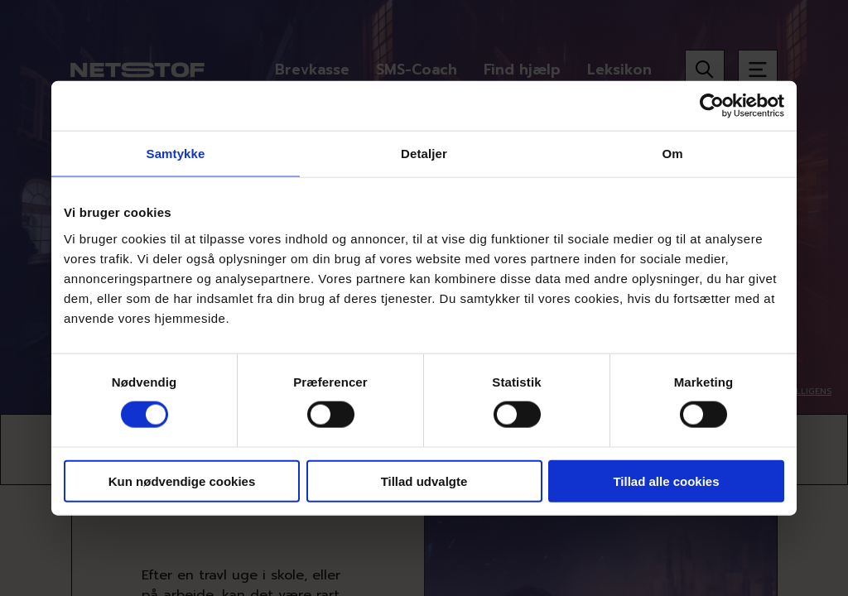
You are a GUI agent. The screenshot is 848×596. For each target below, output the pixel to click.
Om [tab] (672, 154)
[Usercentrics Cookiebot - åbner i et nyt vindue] (711, 106)
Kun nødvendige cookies (182, 480)
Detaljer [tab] (424, 154)
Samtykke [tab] (176, 154)
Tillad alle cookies (666, 480)
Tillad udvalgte (424, 480)
